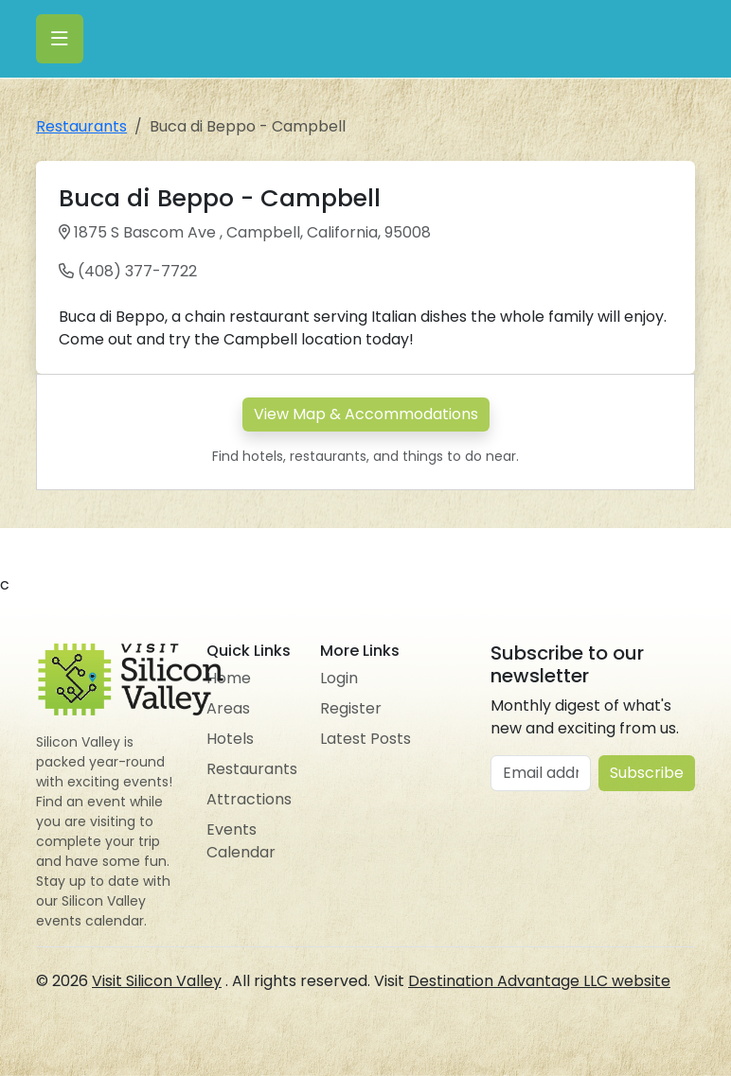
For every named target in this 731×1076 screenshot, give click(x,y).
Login (339, 678)
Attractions (249, 799)
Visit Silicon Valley (157, 981)
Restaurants (81, 126)
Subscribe (647, 773)
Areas (228, 708)
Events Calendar (241, 841)
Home (228, 678)
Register (351, 708)
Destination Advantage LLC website (539, 981)
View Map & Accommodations (366, 414)
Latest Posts (365, 739)
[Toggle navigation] (59, 38)
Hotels (230, 739)
